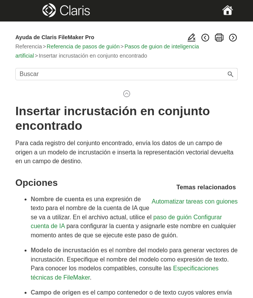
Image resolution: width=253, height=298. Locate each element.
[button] (231, 74)
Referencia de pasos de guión (83, 46)
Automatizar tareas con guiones (195, 201)
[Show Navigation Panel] (25, 11)
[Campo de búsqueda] (126, 74)
